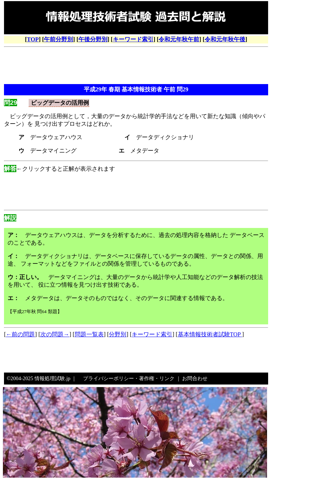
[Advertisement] (136, 66)
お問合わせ (195, 378)
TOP (33, 39)
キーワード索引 (133, 39)
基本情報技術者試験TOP (210, 334)
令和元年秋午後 (225, 39)
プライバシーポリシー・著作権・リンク (129, 378)
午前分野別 (58, 39)
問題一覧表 (89, 334)
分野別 (117, 334)
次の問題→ (54, 334)
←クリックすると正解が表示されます (59, 169)
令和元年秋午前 (179, 39)
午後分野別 (92, 39)
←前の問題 (20, 334)
